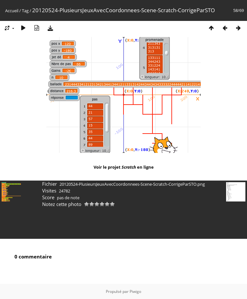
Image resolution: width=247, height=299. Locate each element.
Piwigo (135, 291)
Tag (25, 11)
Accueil (11, 11)
